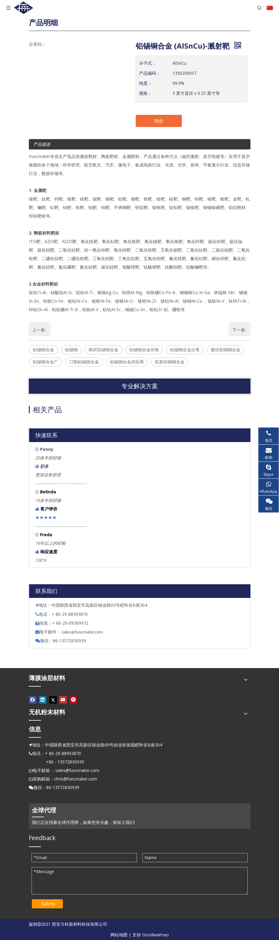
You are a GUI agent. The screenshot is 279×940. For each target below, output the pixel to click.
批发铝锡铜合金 (170, 362)
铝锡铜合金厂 (45, 362)
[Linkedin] (42, 700)
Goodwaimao (155, 935)
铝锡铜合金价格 (144, 349)
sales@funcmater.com (77, 770)
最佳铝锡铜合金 (225, 349)
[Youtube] (63, 700)
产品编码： (149, 73)
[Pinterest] (73, 700)
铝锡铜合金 (43, 349)
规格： (145, 93)
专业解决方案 (139, 386)
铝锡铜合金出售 (185, 349)
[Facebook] (32, 700)
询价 (159, 121)
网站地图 (119, 935)
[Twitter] (53, 700)
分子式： (147, 63)
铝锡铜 (71, 349)
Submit (48, 904)
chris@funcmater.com (75, 779)
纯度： (145, 83)
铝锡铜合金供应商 (127, 362)
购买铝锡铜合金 (103, 349)
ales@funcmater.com (83, 632)
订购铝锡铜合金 (84, 362)
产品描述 (42, 144)
